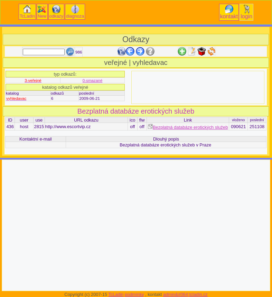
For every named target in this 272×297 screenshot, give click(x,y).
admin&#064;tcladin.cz (185, 294)
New (42, 12)
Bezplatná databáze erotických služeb (135, 111)
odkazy (56, 12)
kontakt (229, 12)
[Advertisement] (198, 87)
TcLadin (27, 12)
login (246, 12)
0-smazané (93, 80)
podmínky (134, 294)
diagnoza (75, 12)
